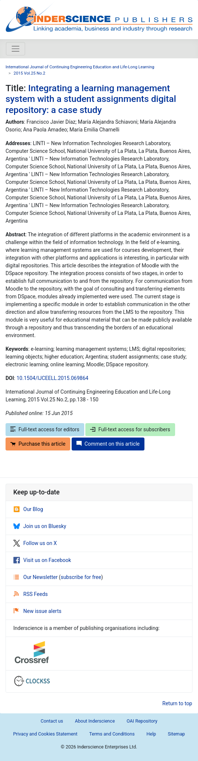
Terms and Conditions (112, 734)
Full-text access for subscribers (130, 429)
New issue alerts (37, 611)
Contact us (52, 721)
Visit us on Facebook (42, 560)
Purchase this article (37, 444)
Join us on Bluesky (39, 526)
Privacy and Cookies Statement (45, 734)
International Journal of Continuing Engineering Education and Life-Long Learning (80, 67)
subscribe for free (81, 577)
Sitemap (176, 734)
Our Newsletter (36, 577)
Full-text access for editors (44, 429)
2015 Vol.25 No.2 (29, 73)
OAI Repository (142, 721)
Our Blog (28, 509)
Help (151, 734)
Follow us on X (35, 543)
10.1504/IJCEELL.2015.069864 (52, 378)
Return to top (177, 703)
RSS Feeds (31, 594)
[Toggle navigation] (15, 48)
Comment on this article (108, 444)
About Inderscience (95, 721)
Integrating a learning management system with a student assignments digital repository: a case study (91, 99)
